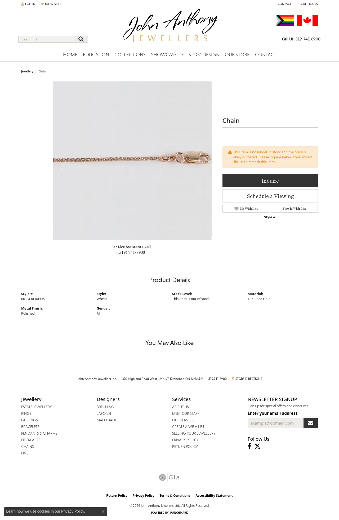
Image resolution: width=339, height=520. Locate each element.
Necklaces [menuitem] (31, 440)
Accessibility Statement (214, 495)
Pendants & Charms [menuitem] (39, 433)
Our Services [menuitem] (183, 420)
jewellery (27, 71)
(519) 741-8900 (131, 252)
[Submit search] (81, 39)
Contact (265, 54)
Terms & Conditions (175, 495)
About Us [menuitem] (180, 407)
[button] (28, 4)
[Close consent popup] (103, 511)
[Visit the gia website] (169, 477)
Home (70, 54)
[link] (284, 4)
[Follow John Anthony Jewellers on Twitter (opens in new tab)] (257, 446)
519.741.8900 (217, 379)
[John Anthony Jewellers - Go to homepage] (169, 29)
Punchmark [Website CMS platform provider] (179, 512)
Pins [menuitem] (24, 453)
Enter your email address (272, 413)
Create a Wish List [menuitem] (188, 427)
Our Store (237, 54)
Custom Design (201, 54)
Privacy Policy (143, 495)
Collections (130, 54)
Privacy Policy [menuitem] (185, 440)
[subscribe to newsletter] (311, 423)
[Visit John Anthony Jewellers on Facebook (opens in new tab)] (250, 446)
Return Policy (116, 495)
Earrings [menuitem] (29, 420)
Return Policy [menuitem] (185, 446)
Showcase (164, 54)
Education (96, 54)
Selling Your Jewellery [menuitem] (194, 433)
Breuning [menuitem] (105, 407)
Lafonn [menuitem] (104, 413)
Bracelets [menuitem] (30, 427)
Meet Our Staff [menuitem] (185, 413)
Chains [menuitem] (27, 446)
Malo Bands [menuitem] (108, 420)
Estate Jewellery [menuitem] (36, 407)
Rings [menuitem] (26, 413)
